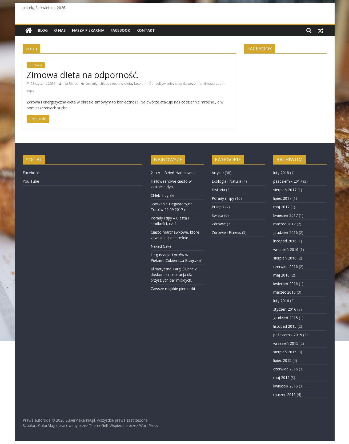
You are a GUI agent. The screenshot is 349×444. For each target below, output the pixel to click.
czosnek (116, 83)
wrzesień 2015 (285, 343)
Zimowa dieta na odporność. (83, 75)
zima (197, 83)
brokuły (91, 83)
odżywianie (164, 83)
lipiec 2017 (282, 198)
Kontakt (146, 30)
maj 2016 (281, 275)
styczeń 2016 (284, 309)
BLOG (43, 30)
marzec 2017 (284, 223)
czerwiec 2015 (285, 368)
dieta (128, 83)
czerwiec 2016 (285, 266)
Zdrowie (35, 65)
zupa (30, 90)
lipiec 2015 (282, 360)
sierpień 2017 (284, 189)
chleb (103, 83)
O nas (60, 30)
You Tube (31, 181)
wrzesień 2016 (285, 249)
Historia (218, 189)
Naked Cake (161, 246)
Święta (217, 215)
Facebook (120, 30)
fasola (138, 83)
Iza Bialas (71, 83)
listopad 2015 (284, 326)
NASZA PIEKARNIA (88, 30)
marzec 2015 (284, 394)
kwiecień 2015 (285, 386)
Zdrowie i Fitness (226, 232)
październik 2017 (287, 181)
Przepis (218, 206)
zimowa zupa (213, 83)
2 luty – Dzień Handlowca (173, 172)
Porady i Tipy (223, 198)
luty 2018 (281, 172)
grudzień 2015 (285, 317)
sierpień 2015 (284, 351)
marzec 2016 (284, 292)
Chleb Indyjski (162, 195)
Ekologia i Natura (226, 181)
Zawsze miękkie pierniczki (173, 288)
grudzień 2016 (285, 232)
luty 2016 (281, 300)
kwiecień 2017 (285, 215)
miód (150, 83)
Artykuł (218, 172)
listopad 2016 (284, 240)
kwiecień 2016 (285, 283)
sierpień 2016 (284, 258)
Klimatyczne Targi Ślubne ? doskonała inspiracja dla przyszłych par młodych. (173, 274)
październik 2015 (287, 334)
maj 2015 (281, 377)
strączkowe (183, 83)
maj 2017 (281, 206)
